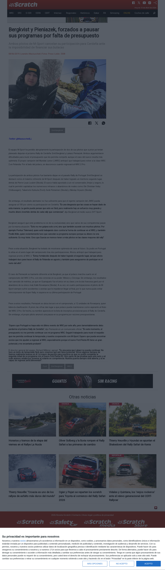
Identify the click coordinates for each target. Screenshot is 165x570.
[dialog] (82, 549)
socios (23, 541)
